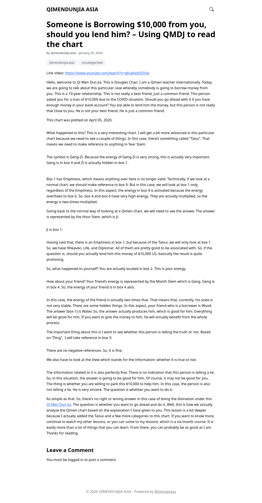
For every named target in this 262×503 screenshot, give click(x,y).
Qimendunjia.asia (61, 62)
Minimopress (165, 491)
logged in (75, 459)
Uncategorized (92, 62)
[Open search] (212, 9)
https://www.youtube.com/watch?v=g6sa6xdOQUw (107, 73)
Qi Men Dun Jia (58, 404)
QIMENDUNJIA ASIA (72, 9)
